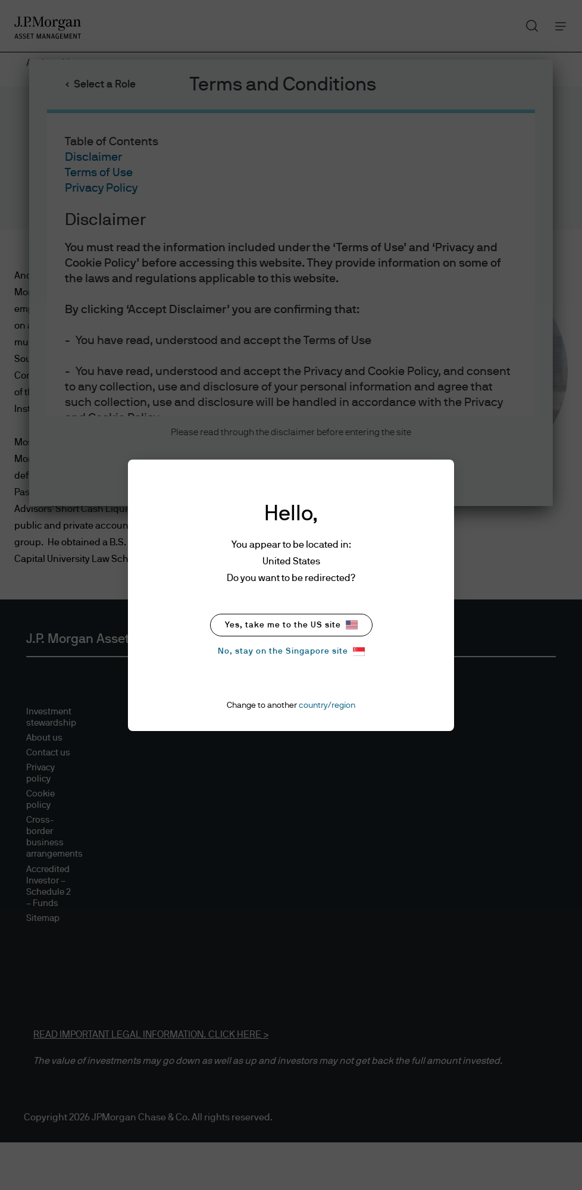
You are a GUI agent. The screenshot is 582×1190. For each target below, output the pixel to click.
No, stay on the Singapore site (291, 651)
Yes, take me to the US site (291, 624)
